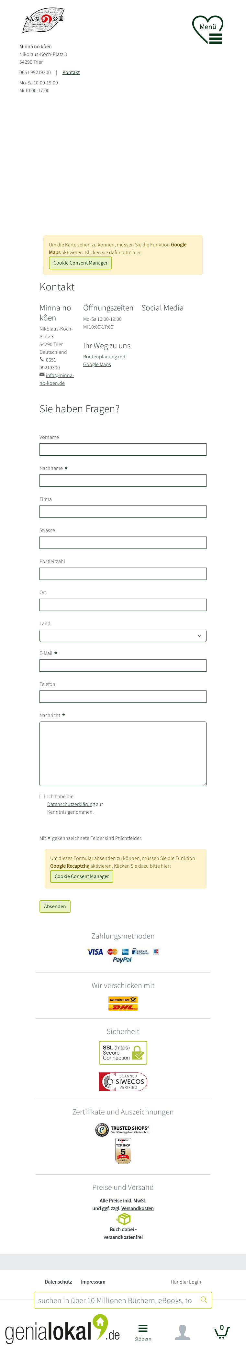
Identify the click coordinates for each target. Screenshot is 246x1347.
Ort (42, 592)
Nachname (53, 468)
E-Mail (48, 653)
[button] (143, 1335)
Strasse (47, 530)
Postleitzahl (52, 561)
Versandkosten (137, 1208)
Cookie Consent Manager (80, 262)
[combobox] (115, 1300)
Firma (45, 499)
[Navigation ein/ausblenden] (182, 1332)
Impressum (93, 1281)
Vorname (49, 437)
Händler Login (186, 1281)
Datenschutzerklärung (71, 804)
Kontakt (71, 72)
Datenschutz (58, 1281)
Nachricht (52, 715)
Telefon (47, 684)
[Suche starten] (204, 1300)
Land (44, 623)
